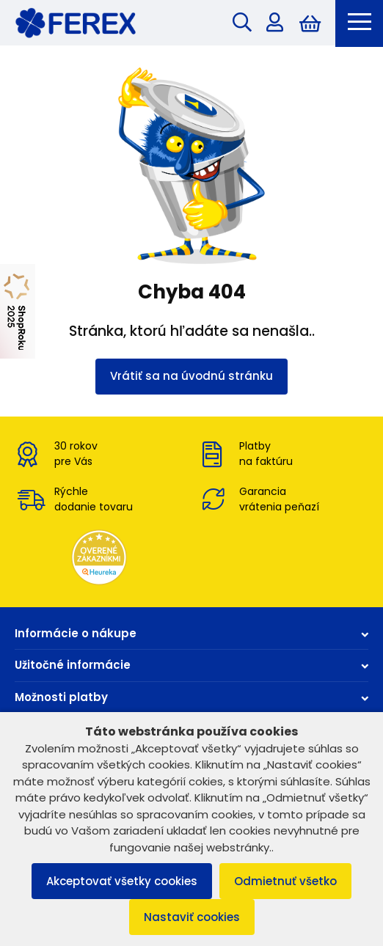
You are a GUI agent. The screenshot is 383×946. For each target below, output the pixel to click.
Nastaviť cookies (192, 917)
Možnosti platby (191, 697)
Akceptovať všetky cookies (121, 881)
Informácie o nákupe (191, 633)
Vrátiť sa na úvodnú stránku (191, 376)
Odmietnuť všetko (285, 881)
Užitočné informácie (191, 664)
